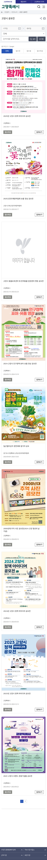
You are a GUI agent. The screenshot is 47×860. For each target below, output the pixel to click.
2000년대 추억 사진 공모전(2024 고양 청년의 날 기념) (21, 530)
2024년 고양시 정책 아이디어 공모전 (17, 611)
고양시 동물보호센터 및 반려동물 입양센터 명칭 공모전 (23, 281)
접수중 (29, 51)
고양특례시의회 (39, 2)
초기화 (41, 39)
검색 (34, 39)
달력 (19, 28)
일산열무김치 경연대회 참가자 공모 (16, 446)
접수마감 (40, 51)
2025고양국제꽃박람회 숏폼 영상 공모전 (18, 199)
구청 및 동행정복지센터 (8, 850)
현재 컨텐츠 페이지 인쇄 (44, 18)
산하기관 (4, 855)
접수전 (18, 51)
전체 (6, 51)
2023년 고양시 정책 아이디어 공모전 (17, 694)
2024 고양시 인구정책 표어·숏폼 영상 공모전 (20, 364)
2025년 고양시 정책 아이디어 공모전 (17, 116)
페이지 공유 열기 (40, 18)
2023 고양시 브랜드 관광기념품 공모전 (17, 776)
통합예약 (23, 2)
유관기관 (27, 855)
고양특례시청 (8, 2)
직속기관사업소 (29, 850)
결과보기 (39, 132)
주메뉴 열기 (43, 6)
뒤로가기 (2, 12)
